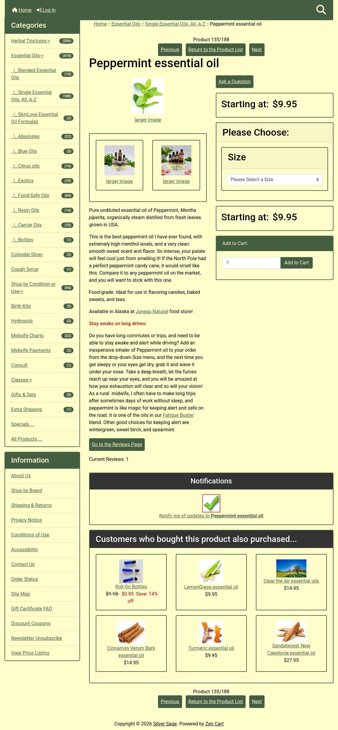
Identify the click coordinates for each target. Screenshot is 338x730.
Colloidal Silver (42, 254)
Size (237, 157)
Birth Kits (42, 306)
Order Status (24, 579)
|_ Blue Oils (42, 151)
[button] (321, 10)
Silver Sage (165, 724)
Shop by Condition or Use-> (42, 287)
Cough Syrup (42, 269)
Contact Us (23, 564)
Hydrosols (42, 321)
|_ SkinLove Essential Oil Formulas (42, 118)
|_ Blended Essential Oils (42, 74)
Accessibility (24, 549)
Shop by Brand (26, 490)
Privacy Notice (26, 520)
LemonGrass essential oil (211, 587)
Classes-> (21, 380)
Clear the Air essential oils (291, 581)
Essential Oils (126, 24)
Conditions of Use (30, 535)
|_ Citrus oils (42, 166)
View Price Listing (30, 653)
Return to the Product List (215, 49)
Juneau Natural (152, 311)
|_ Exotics (42, 181)
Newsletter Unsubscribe (36, 638)
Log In (46, 10)
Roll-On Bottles (131, 587)
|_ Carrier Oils (42, 225)
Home (22, 10)
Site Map (20, 594)
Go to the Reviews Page (117, 444)
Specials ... (22, 424)
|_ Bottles (42, 240)
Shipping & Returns (31, 505)
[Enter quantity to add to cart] (251, 263)
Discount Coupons (31, 623)
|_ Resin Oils (42, 210)
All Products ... (26, 439)
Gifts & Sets (42, 395)
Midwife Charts (42, 335)
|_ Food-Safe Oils (42, 195)
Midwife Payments (42, 350)
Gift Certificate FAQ (31, 609)
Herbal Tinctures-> (42, 41)
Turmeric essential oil (211, 648)
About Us (21, 476)
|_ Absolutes (42, 136)
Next (257, 49)
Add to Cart (296, 263)
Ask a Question (235, 81)
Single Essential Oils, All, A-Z (175, 24)
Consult (42, 365)
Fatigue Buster (178, 415)
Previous (170, 49)
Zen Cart (214, 724)
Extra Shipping (42, 409)
